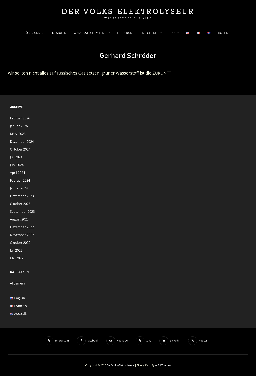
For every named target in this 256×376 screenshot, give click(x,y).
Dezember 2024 (22, 141)
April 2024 (17, 172)
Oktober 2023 (20, 204)
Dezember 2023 (22, 196)
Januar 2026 (19, 126)
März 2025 (18, 134)
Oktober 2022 (20, 242)
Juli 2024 (16, 157)
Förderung (126, 33)
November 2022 (22, 235)
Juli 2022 (16, 250)
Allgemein (17, 283)
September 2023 (22, 211)
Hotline (224, 33)
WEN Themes (163, 365)
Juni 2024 (17, 165)
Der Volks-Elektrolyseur (128, 11)
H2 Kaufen (59, 33)
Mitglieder (150, 33)
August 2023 (19, 219)
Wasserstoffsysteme (90, 33)
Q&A (172, 33)
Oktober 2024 (20, 149)
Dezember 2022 (22, 227)
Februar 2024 (20, 180)
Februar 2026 (20, 118)
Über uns (33, 33)
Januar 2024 (19, 188)
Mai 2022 (16, 258)
